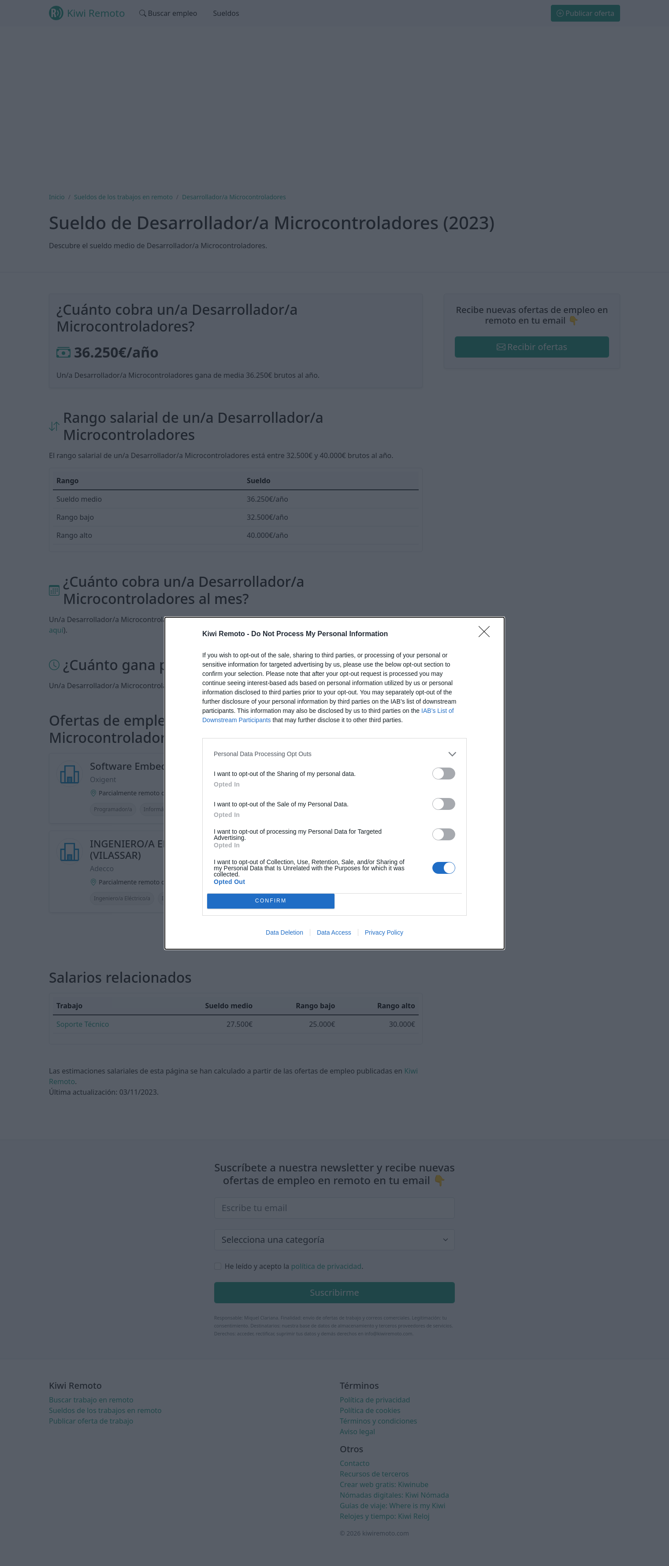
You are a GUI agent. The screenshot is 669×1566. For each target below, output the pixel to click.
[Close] (487, 634)
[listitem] (334, 754)
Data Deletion (284, 932)
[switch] (443, 773)
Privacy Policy (384, 932)
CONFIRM (270, 901)
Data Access (334, 932)
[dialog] (334, 783)
